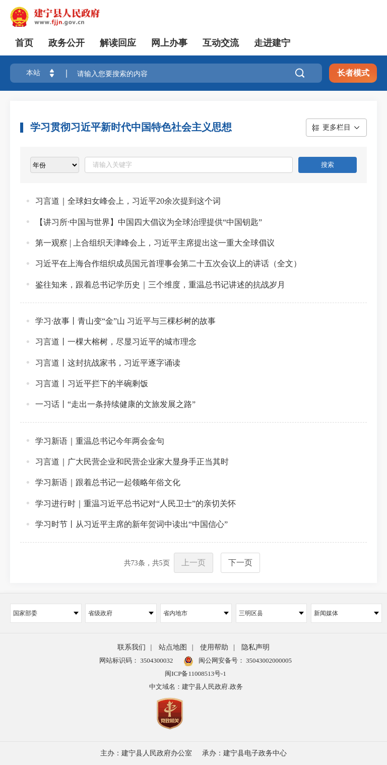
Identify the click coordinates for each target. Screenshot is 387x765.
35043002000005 (268, 660)
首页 (24, 43)
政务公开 (66, 43)
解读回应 (118, 43)
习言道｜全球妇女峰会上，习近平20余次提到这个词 (128, 201)
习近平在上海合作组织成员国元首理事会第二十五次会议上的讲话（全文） (168, 263)
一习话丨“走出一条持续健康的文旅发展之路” (115, 404)
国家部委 (46, 613)
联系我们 (131, 647)
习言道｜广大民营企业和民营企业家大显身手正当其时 (132, 461)
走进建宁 (272, 43)
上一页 (193, 562)
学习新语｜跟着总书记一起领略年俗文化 (107, 482)
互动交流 (221, 43)
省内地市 (196, 613)
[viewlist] (54, 165)
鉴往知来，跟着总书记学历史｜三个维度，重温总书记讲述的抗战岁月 (160, 284)
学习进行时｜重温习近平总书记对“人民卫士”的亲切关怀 (135, 503)
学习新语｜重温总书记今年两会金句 (99, 441)
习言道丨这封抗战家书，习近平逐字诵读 (107, 363)
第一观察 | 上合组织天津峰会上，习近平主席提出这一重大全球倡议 (155, 243)
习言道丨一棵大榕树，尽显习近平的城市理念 (116, 341)
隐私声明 (255, 647)
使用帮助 (214, 647)
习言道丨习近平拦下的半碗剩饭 (91, 383)
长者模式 (353, 73)
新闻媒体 (346, 613)
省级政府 (121, 613)
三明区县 (271, 613)
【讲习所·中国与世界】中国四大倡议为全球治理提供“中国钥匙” (148, 222)
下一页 (240, 562)
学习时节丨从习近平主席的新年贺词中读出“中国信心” (131, 524)
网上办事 (169, 43)
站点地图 (173, 647)
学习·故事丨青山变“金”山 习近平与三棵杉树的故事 (125, 321)
